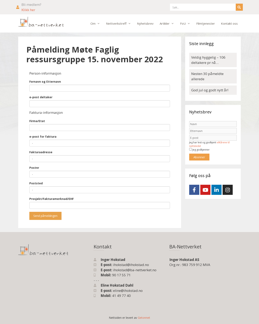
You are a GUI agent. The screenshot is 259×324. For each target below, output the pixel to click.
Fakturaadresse (40, 152)
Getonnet (144, 318)
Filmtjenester (205, 23)
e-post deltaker (40, 97)
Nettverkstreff (120, 23)
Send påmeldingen (45, 216)
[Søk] (239, 7)
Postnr (34, 168)
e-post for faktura (42, 136)
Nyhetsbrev (145, 23)
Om (96, 23)
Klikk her (28, 9)
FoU (186, 23)
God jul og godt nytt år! (209, 90)
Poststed (36, 183)
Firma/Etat (37, 121)
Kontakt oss (229, 23)
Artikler (168, 23)
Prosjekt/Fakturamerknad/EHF (51, 199)
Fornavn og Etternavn (45, 81)
